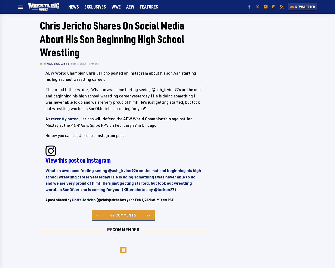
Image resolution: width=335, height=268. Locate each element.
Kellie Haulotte (58, 63)
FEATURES (149, 7)
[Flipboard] (274, 7)
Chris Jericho (84, 199)
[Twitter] (257, 7)
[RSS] (282, 7)
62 (112, 215)
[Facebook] (249, 7)
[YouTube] (265, 7)
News (73, 7)
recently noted (65, 118)
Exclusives (95, 7)
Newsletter (302, 6)
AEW (130, 7)
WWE (116, 7)
